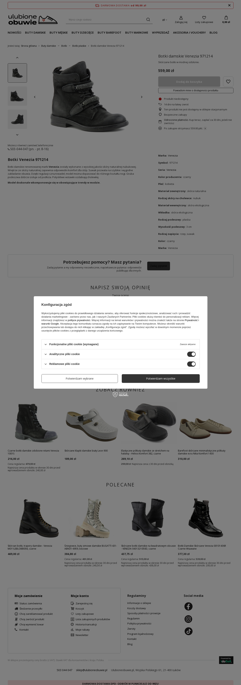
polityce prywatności (79, 320)
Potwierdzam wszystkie (160, 378)
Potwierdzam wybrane (80, 378)
